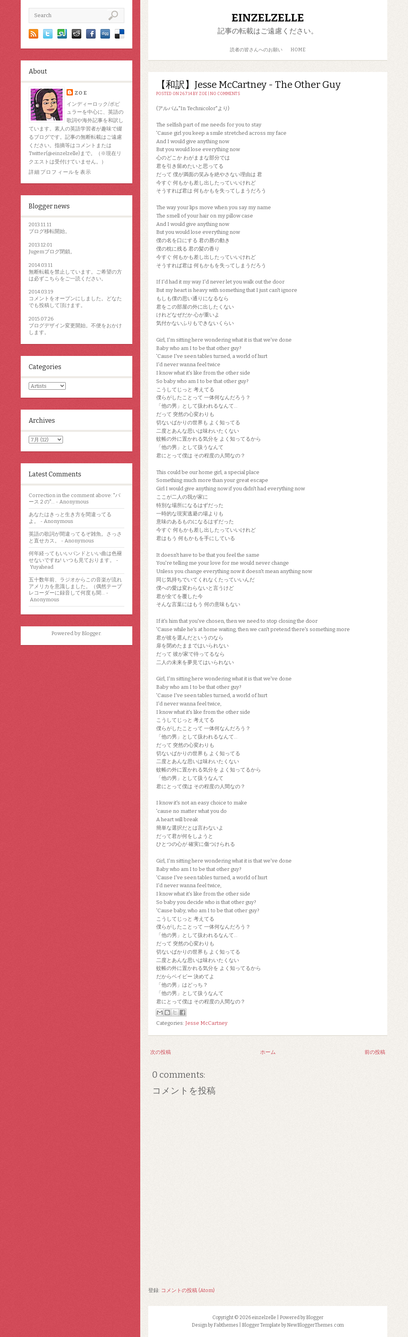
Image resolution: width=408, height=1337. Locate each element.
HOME (298, 49)
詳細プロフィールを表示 (60, 172)
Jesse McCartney (206, 1023)
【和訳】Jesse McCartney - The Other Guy (248, 84)
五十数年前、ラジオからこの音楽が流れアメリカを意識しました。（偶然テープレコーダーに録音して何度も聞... (75, 586)
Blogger (91, 633)
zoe (81, 93)
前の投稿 (375, 1052)
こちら (52, 279)
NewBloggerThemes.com (315, 1325)
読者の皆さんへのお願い (256, 49)
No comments (225, 93)
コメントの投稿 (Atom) (188, 1290)
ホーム (268, 1052)
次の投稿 (160, 1052)
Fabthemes (226, 1325)
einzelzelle (267, 17)
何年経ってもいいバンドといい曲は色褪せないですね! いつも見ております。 (75, 556)
